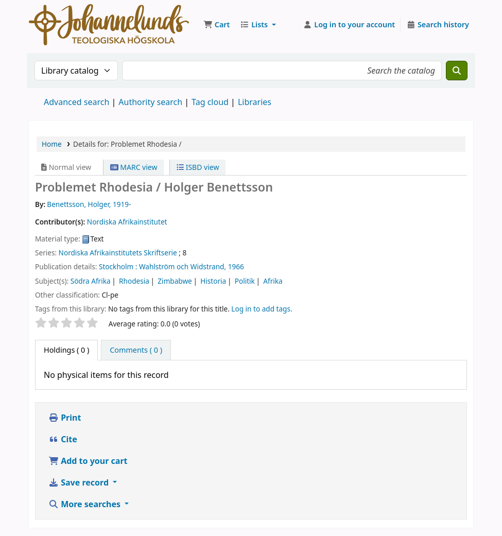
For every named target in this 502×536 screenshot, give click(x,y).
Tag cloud (210, 102)
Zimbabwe (175, 281)
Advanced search (76, 102)
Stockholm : (118, 266)
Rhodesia (134, 281)
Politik (245, 281)
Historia (213, 281)
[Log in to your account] (349, 24)
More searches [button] (85, 504)
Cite (62, 439)
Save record (79, 482)
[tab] (136, 350)
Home (52, 144)
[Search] (457, 70)
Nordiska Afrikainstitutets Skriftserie (118, 252)
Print (64, 417)
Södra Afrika (91, 281)
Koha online (109, 24)
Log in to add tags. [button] (261, 309)
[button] (216, 24)
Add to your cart (88, 460)
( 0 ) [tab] (66, 350)
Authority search (150, 102)
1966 (236, 266)
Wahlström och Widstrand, (182, 266)
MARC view (134, 167)
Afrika (272, 281)
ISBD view (198, 167)
